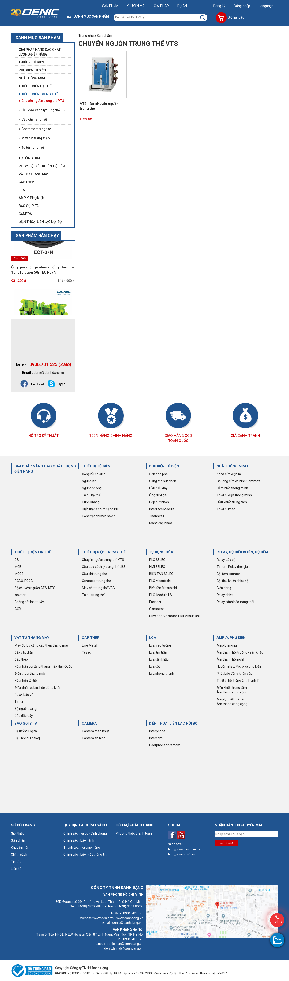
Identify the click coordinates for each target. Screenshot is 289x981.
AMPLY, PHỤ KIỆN (230, 638)
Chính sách (19, 854)
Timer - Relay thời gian (233, 567)
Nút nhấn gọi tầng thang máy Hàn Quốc (43, 666)
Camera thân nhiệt (95, 731)
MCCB (19, 574)
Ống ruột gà (158, 495)
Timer (19, 701)
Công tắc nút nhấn (162, 481)
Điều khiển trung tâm (232, 502)
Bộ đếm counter (228, 574)
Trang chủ (86, 35)
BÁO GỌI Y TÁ (25, 723)
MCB (18, 567)
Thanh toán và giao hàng (81, 847)
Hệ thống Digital (26, 731)
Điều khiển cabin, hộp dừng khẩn (38, 687)
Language (266, 6)
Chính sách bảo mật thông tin (85, 854)
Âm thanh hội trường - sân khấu (240, 652)
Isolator (20, 595)
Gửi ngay (226, 842)
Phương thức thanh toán (134, 833)
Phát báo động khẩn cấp (234, 673)
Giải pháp (161, 6)
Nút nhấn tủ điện (26, 680)
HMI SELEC (157, 567)
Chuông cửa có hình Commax (238, 481)
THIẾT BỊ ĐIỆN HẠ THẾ (32, 552)
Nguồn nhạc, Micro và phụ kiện (239, 666)
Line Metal (89, 645)
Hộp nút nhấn (159, 502)
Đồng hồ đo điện (93, 474)
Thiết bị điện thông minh (234, 495)
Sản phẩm (110, 6)
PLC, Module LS (160, 595)
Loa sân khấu (159, 659)
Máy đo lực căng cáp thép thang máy (42, 645)
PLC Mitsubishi (160, 581)
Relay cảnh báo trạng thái (235, 602)
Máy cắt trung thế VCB (98, 588)
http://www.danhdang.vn (184, 849)
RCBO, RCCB (24, 581)
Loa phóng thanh (161, 673)
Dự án (182, 6)
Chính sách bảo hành (78, 840)
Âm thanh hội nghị (230, 659)
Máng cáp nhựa (160, 523)
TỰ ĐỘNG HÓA (161, 552)
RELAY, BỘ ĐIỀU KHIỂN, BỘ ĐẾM (242, 552)
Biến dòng (224, 588)
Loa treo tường (160, 645)
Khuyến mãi (136, 6)
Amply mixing (227, 645)
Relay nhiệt (225, 595)
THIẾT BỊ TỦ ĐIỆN (96, 466)
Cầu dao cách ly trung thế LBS (104, 567)
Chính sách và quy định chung (85, 833)
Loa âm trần (158, 652)
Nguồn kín (89, 481)
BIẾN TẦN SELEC (161, 574)
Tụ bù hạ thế (91, 495)
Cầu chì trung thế (94, 574)
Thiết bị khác (226, 509)
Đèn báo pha (158, 474)
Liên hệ (86, 119)
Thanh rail (156, 516)
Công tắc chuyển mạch (98, 516)
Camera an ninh (93, 738)
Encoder (155, 602)
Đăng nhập (242, 6)
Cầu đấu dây (158, 488)
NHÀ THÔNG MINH (232, 466)
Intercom (156, 738)
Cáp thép (21, 659)
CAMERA (89, 723)
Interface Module (161, 509)
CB (17, 560)
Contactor (156, 609)
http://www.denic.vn (181, 854)
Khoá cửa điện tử (229, 474)
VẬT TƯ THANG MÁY (31, 638)
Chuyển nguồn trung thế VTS (103, 560)
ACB (18, 609)
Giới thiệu (17, 833)
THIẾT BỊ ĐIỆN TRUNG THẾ (104, 552)
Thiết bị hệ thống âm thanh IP (238, 680)
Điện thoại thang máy (30, 673)
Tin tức (16, 861)
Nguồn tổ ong (92, 488)
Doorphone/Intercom (164, 745)
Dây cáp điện (24, 652)
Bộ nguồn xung (26, 709)
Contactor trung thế (96, 581)
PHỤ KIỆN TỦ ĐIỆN (164, 466)
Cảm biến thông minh (232, 488)
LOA (152, 638)
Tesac (86, 652)
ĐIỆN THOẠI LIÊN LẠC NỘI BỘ (173, 723)
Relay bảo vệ (226, 560)
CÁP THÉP (91, 638)
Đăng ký (219, 6)
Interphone (157, 731)
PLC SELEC (157, 560)
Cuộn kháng (91, 502)
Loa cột (154, 666)
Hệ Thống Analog (27, 738)
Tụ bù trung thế (93, 595)
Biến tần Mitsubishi (163, 588)
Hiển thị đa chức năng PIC (100, 509)
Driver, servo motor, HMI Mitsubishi (174, 616)
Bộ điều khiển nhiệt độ (232, 581)
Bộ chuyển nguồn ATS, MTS (35, 588)
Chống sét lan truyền (30, 602)
